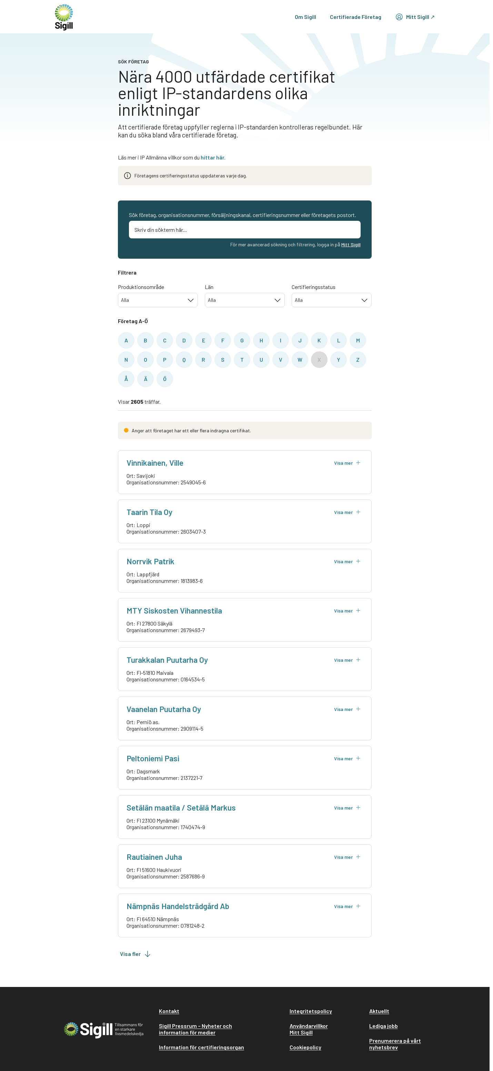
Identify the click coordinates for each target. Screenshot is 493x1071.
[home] (64, 16)
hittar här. (213, 157)
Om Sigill (305, 16)
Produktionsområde (141, 287)
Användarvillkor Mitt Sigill (309, 1029)
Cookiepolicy (305, 1047)
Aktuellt (379, 1011)
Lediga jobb (383, 1025)
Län (209, 287)
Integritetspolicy (311, 1011)
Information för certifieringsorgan (201, 1047)
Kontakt (169, 1011)
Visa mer (347, 463)
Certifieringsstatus (313, 287)
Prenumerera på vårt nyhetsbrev (395, 1043)
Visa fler (136, 954)
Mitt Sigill (351, 244)
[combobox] (158, 300)
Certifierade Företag (355, 16)
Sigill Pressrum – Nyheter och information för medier (195, 1029)
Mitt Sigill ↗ (415, 17)
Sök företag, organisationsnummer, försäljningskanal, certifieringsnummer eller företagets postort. (242, 215)
